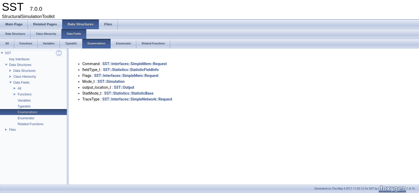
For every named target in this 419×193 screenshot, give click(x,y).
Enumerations (27, 112)
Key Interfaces (19, 59)
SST (8, 53)
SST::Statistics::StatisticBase (129, 93)
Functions (25, 94)
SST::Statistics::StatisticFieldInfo (131, 70)
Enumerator (26, 118)
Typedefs (24, 106)
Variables (24, 100)
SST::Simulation (111, 81)
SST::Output (124, 87)
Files (12, 130)
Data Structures (20, 65)
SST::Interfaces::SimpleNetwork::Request (137, 99)
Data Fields (21, 82)
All (19, 88)
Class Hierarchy (24, 77)
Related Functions (31, 124)
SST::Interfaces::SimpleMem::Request (134, 64)
